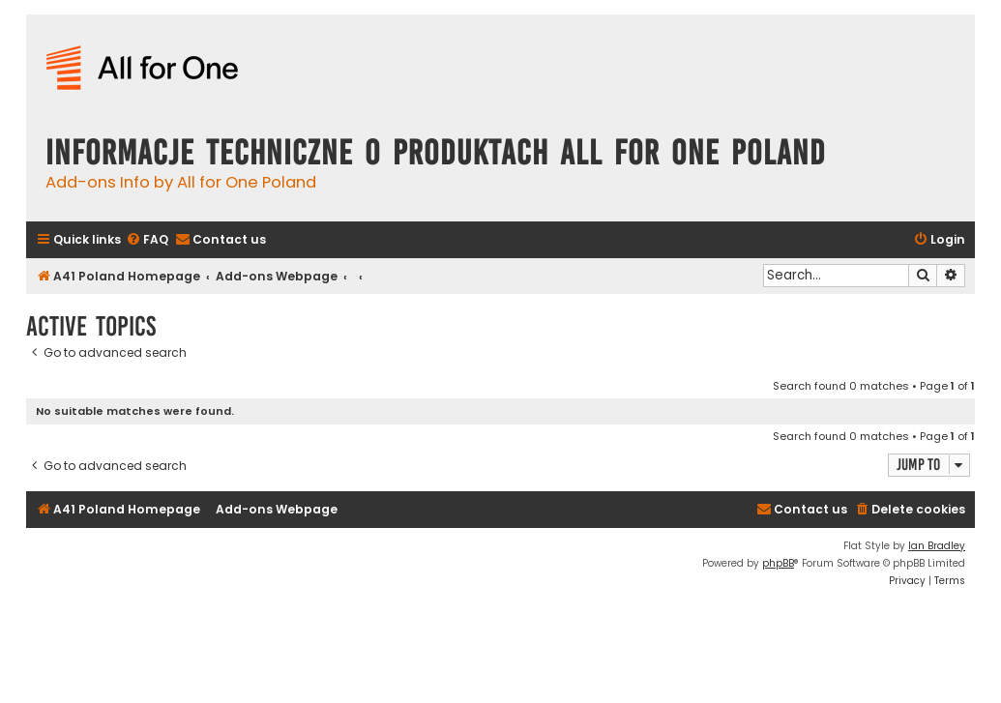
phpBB (778, 563)
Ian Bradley (936, 546)
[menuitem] (147, 240)
